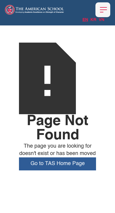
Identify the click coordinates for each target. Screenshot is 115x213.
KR (93, 20)
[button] (102, 9)
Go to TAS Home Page (58, 163)
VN (101, 20)
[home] (34, 10)
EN (85, 20)
